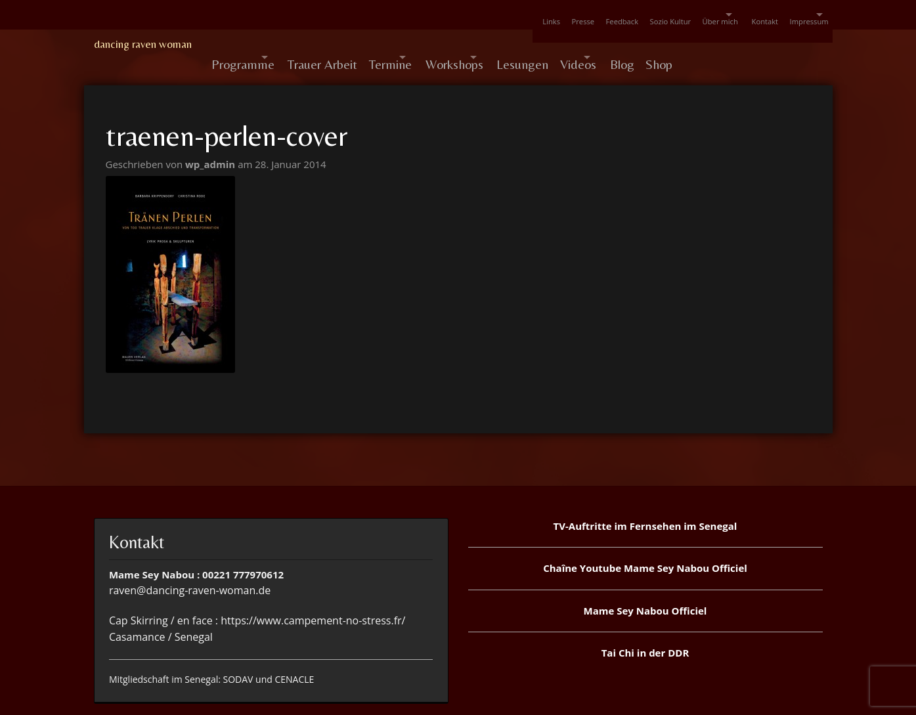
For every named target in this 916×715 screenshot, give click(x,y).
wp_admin (211, 137)
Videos (652, 44)
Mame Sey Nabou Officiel (645, 584)
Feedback (559, 15)
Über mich (673, 15)
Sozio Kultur (615, 15)
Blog (715, 44)
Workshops (501, 44)
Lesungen (589, 44)
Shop (760, 44)
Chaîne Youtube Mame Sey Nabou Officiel (645, 541)
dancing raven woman (143, 44)
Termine (418, 44)
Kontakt (737, 15)
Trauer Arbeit (342, 44)
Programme (242, 44)
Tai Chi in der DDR (645, 626)
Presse (511, 15)
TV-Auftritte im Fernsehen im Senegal (645, 499)
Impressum (789, 15)
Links (472, 15)
